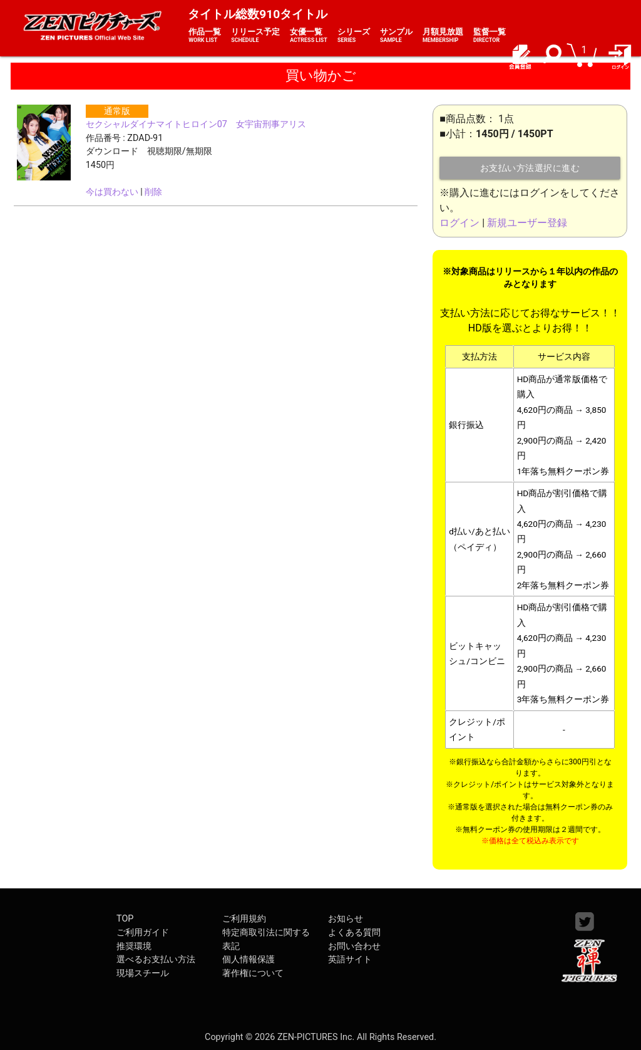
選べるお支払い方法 (155, 959)
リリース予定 (255, 35)
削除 (153, 192)
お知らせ (345, 918)
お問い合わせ (354, 946)
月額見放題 (443, 35)
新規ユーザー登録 (527, 223)
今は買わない (112, 192)
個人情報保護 (248, 959)
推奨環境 (133, 946)
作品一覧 (204, 35)
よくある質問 (354, 932)
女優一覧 (308, 35)
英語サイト (350, 959)
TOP (124, 918)
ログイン (459, 223)
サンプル (396, 35)
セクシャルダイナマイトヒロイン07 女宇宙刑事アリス (196, 124)
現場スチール (142, 973)
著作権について (253, 973)
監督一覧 (489, 35)
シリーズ (353, 35)
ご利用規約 (244, 918)
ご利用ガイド (142, 932)
